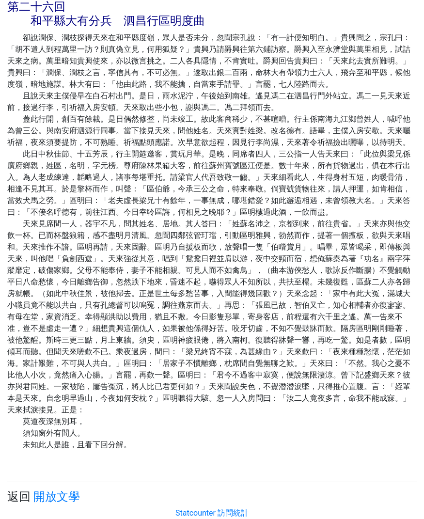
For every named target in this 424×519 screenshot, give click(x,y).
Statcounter (195, 513)
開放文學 (56, 496)
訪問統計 (233, 513)
